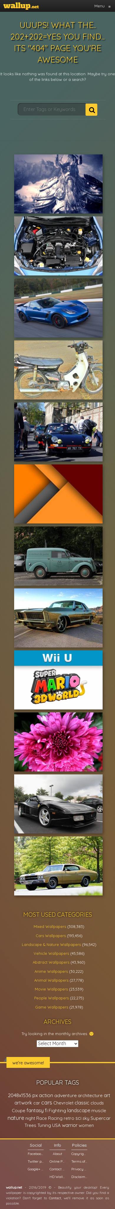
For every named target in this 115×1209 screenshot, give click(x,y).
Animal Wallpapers (51, 980)
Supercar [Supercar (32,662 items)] (101, 1118)
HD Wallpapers (57, 1176)
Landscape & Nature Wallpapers (51, 944)
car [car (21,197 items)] (36, 1103)
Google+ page (36, 1169)
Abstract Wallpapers (51, 962)
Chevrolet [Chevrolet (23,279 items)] (63, 1103)
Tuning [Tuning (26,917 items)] (44, 1125)
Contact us (57, 1169)
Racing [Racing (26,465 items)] (55, 1118)
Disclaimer (79, 1176)
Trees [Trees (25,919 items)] (30, 1125)
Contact (55, 1198)
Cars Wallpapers (51, 935)
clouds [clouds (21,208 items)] (97, 1103)
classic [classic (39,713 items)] (82, 1102)
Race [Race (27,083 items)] (41, 1118)
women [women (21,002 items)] (86, 1125)
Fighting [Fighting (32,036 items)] (57, 1110)
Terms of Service (79, 1161)
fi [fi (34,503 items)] (46, 1110)
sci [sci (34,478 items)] (78, 1118)
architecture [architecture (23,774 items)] (90, 1095)
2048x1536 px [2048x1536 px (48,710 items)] (23, 1095)
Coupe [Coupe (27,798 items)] (18, 1110)
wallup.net (14, 1187)
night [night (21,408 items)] (30, 1118)
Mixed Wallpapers (50, 926)
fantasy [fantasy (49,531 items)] (35, 1110)
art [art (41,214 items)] (107, 1095)
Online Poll (57, 1161)
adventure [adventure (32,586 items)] (65, 1095)
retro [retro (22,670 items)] (69, 1118)
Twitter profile (36, 1161)
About (57, 1153)
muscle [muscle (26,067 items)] (98, 1110)
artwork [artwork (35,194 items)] (23, 1103)
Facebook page (36, 1153)
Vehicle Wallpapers (51, 953)
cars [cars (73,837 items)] (46, 1102)
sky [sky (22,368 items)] (86, 1118)
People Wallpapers (51, 998)
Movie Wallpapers (51, 989)
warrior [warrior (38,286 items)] (70, 1125)
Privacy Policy (79, 1169)
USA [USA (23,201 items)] (56, 1125)
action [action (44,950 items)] (46, 1095)
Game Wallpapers (51, 1007)
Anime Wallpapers (51, 971)
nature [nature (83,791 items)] (15, 1117)
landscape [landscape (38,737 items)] (78, 1110)
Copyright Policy (79, 1153)
